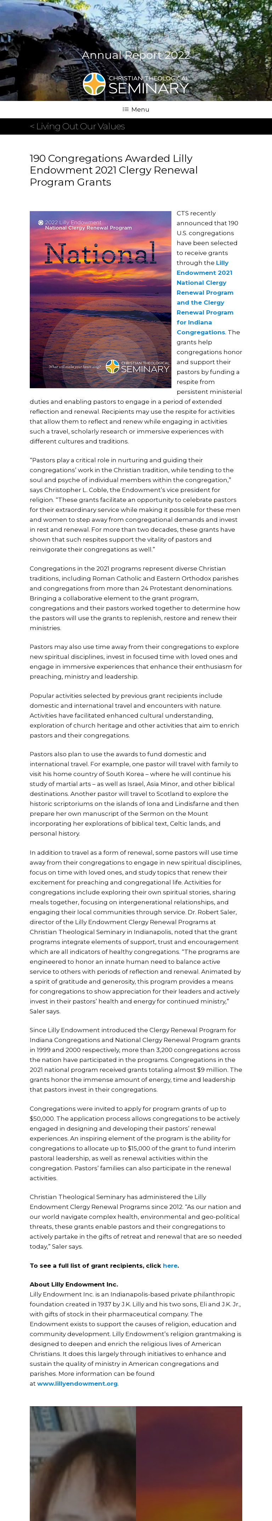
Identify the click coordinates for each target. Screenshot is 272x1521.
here (170, 1265)
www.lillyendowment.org (77, 1383)
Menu (136, 109)
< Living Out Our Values (77, 126)
